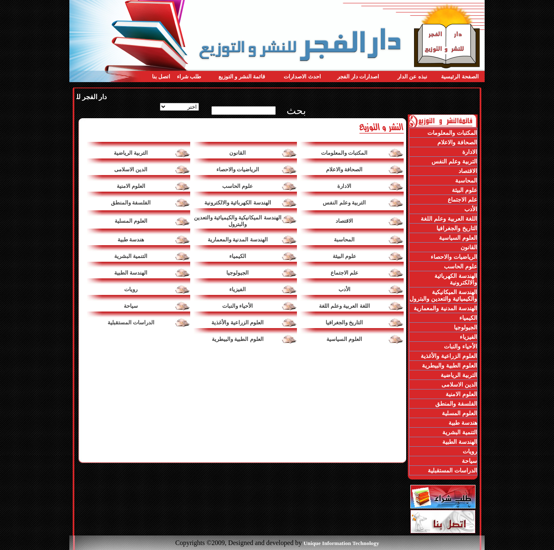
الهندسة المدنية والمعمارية (238, 239)
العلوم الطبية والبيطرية (238, 339)
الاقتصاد (344, 221)
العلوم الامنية (131, 186)
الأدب (344, 289)
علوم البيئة (344, 256)
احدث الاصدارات (302, 76)
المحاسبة (344, 239)
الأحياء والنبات (237, 306)
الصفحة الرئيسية (459, 76)
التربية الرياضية (131, 153)
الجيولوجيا (237, 273)
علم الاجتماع (344, 273)
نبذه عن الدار (412, 76)
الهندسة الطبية (130, 273)
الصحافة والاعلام (344, 169)
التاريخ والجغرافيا (344, 322)
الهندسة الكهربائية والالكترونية (237, 203)
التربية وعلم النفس (344, 203)
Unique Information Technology (341, 543)
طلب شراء (189, 76)
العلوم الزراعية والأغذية (237, 322)
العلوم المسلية (131, 221)
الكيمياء (237, 256)
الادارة (344, 186)
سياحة (131, 306)
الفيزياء (237, 289)
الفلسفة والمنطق (131, 203)
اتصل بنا (161, 76)
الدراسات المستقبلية (131, 322)
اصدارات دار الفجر (358, 76)
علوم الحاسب (237, 186)
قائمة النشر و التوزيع (241, 76)
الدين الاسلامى (130, 169)
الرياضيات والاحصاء (237, 169)
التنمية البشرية (130, 256)
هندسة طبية (131, 239)
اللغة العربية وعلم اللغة (344, 306)
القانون (237, 153)
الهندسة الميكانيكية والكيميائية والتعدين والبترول (238, 220)
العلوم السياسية (344, 339)
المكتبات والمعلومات (344, 153)
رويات (130, 289)
